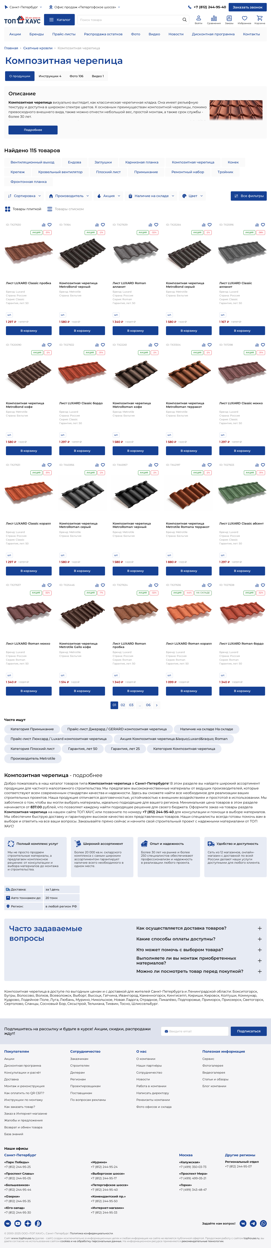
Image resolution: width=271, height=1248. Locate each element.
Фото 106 (76, 76)
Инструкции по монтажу (23, 1100)
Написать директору (152, 1093)
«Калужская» (189, 1162)
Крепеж (18, 172)
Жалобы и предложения (23, 1120)
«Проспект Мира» (193, 1173)
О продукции (19, 76)
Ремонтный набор (187, 172)
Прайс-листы (64, 34)
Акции (15, 34)
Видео (154, 34)
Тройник (225, 172)
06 (148, 705)
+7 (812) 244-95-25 (17, 1167)
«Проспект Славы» (19, 1173)
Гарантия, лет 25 (125, 749)
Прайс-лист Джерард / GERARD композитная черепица (117, 729)
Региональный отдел (242, 1162)
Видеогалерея (213, 1072)
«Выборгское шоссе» (108, 1173)
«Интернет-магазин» (107, 1208)
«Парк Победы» (16, 1162)
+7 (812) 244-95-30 (17, 1212)
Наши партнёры (149, 1065)
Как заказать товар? (19, 1107)
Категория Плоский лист (33, 749)
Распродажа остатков (103, 34)
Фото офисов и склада (153, 1107)
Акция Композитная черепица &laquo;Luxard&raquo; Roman (174, 739)
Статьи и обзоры (215, 1079)
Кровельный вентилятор (60, 172)
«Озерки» (12, 1196)
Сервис (208, 1059)
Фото (135, 34)
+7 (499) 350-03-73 (192, 1167)
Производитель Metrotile (33, 758)
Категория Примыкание (32, 729)
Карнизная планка (141, 162)
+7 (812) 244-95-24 (104, 1167)
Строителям (79, 1065)
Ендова (74, 162)
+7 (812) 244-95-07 (238, 1166)
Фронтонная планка (29, 182)
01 (114, 705)
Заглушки (103, 162)
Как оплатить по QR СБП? (24, 1093)
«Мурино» (99, 1162)
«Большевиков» (17, 1185)
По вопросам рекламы (88, 1100)
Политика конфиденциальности (91, 1233)
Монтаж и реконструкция (24, 1086)
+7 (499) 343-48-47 (193, 1190)
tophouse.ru (251, 1238)
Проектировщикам (85, 1086)
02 (123, 705)
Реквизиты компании (153, 1100)
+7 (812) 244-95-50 (104, 1201)
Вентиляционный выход (32, 162)
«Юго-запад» (14, 1208)
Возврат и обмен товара (23, 1127)
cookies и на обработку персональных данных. (91, 1241)
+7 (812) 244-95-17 (104, 1178)
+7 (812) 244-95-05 (17, 1178)
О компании (145, 1059)
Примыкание (146, 172)
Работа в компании (151, 1086)
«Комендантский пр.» (108, 1196)
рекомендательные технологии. (203, 1241)
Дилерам (77, 1072)
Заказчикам (79, 1059)
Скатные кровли (38, 48)
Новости (176, 34)
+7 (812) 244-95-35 (17, 1201)
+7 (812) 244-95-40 (104, 1190)
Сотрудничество (149, 1072)
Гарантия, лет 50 (82, 749)
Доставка (11, 1079)
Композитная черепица (79, 48)
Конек (233, 162)
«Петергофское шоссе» (109, 1185)
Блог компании (214, 1086)
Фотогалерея (212, 1065)
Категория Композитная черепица (184, 749)
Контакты (251, 34)
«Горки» (185, 1185)
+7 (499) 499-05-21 (192, 1178)
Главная (11, 48)
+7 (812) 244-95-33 (104, 1212)
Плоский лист (108, 172)
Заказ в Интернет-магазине (25, 1113)
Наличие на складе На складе (206, 729)
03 (131, 705)
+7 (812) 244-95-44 (17, 1190)
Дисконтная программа (213, 34)
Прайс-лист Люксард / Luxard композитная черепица (58, 739)
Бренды (36, 34)
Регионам (78, 1079)
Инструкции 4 (50, 76)
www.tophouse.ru (23, 1238)
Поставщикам (81, 1093)
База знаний (13, 1134)
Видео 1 (98, 76)
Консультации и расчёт (22, 1072)
